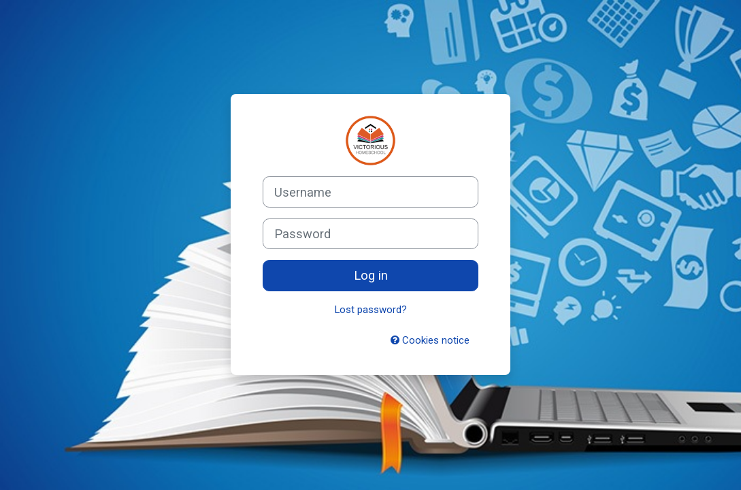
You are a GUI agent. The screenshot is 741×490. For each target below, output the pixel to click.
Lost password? (371, 310)
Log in (371, 275)
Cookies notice (430, 340)
